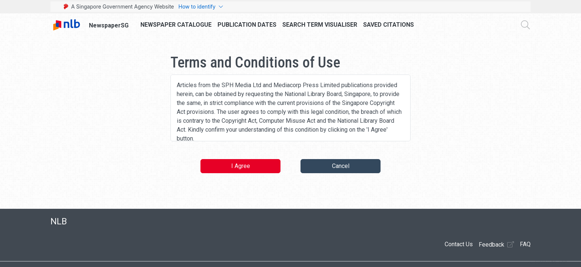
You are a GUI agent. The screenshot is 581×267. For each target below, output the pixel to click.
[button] (547, 262)
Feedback (496, 244)
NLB (58, 221)
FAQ (525, 244)
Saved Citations (388, 24)
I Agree (240, 165)
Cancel (340, 165)
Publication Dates (247, 24)
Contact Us (459, 244)
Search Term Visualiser (319, 24)
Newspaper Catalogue (176, 24)
